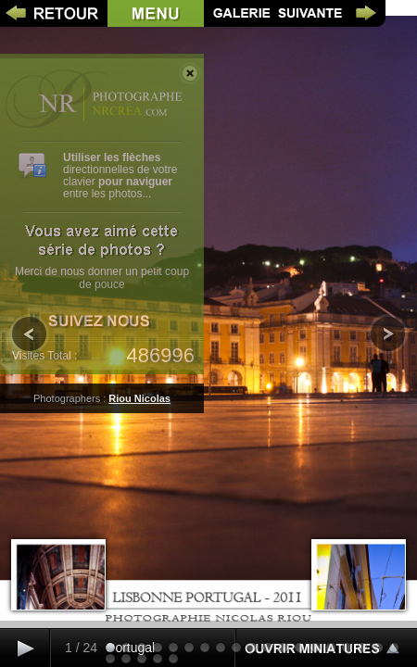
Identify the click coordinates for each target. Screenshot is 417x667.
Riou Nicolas (139, 398)
